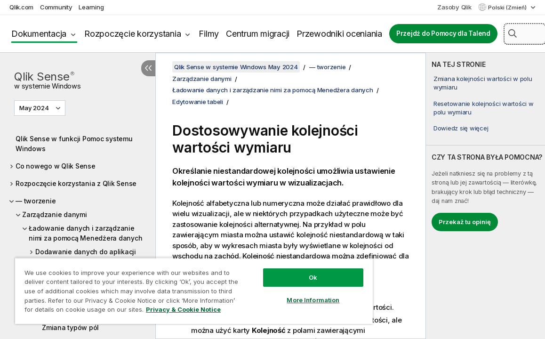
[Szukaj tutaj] (525, 34)
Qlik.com (21, 7)
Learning (91, 7)
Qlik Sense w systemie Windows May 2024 (236, 67)
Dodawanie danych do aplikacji (85, 252)
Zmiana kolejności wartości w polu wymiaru (482, 83)
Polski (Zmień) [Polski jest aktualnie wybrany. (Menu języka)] (508, 7)
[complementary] (485, 196)
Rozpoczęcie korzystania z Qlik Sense (76, 183)
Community (56, 7)
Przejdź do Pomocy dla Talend (443, 33)
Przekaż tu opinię (465, 222)
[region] (194, 291)
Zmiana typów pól (70, 327)
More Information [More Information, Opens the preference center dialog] (313, 300)
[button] (512, 33)
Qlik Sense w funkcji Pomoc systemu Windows (74, 144)
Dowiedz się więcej (461, 128)
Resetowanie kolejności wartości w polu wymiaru (483, 108)
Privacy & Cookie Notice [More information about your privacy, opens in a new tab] (183, 309)
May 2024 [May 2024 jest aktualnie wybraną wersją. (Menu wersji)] (34, 108)
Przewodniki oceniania (339, 34)
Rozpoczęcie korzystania (132, 34)
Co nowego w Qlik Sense (56, 166)
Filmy (209, 34)
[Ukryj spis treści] (148, 68)
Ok (313, 277)
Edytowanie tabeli (197, 101)
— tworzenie (36, 201)
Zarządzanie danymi (54, 214)
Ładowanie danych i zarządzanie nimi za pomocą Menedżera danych (85, 233)
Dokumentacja (38, 34)
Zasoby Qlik (454, 7)
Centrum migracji (257, 34)
